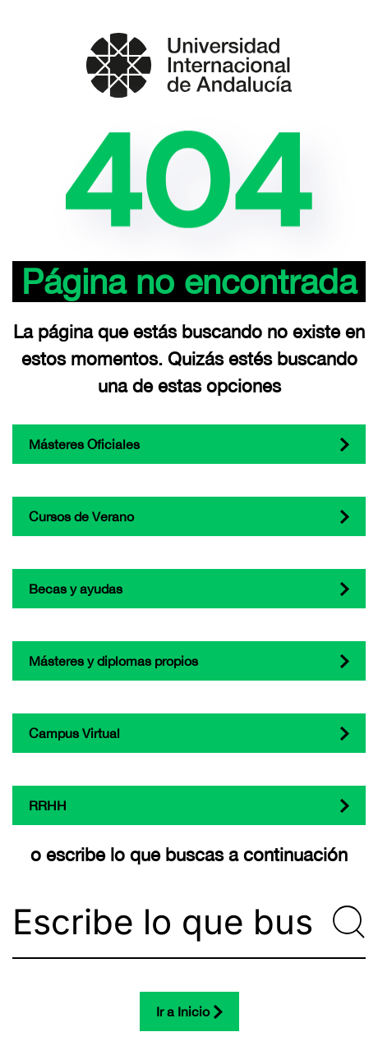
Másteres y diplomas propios (113, 661)
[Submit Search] (349, 922)
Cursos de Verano (81, 516)
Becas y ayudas (75, 588)
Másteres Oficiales (84, 444)
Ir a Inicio (183, 1011)
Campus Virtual (74, 733)
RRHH (48, 805)
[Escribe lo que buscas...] (189, 922)
